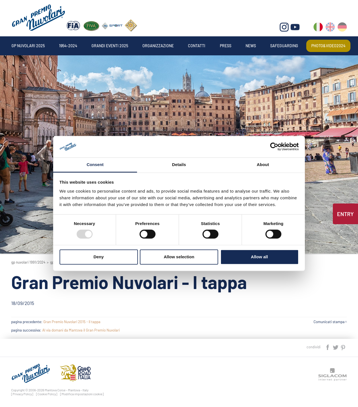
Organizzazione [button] (158, 45)
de (342, 28)
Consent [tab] (95, 164)
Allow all (259, 256)
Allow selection (179, 256)
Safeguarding (284, 45)
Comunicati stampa (329, 322)
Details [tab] (179, 164)
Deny (98, 256)
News (251, 45)
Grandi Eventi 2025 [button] (109, 45)
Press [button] (225, 45)
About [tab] (263, 164)
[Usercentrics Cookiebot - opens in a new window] (274, 147)
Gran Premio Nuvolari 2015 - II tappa (71, 322)
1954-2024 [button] (68, 45)
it (318, 28)
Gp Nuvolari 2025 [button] (28, 45)
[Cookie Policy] (46, 394)
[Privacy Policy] (22, 394)
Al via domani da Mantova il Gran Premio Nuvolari (81, 330)
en (330, 28)
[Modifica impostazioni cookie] (82, 394)
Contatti (196, 45)
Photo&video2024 (328, 45)
